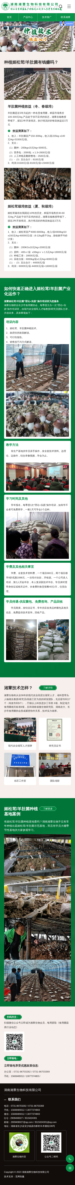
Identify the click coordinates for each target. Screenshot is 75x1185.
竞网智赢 (19, 1176)
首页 (9, 17)
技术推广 (47, 17)
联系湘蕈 (65, 17)
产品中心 (28, 17)
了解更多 (48, 808)
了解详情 (48, 687)
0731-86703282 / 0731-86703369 (27, 1106)
